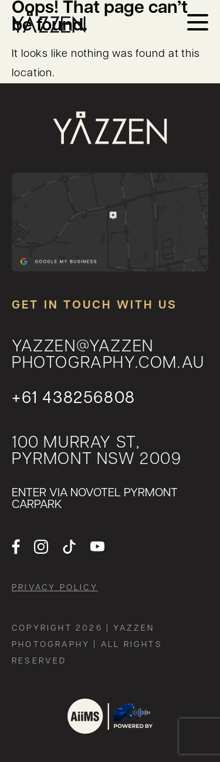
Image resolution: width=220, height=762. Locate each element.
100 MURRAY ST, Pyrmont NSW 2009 (97, 452)
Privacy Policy (55, 588)
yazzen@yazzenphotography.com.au (108, 356)
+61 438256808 (74, 399)
